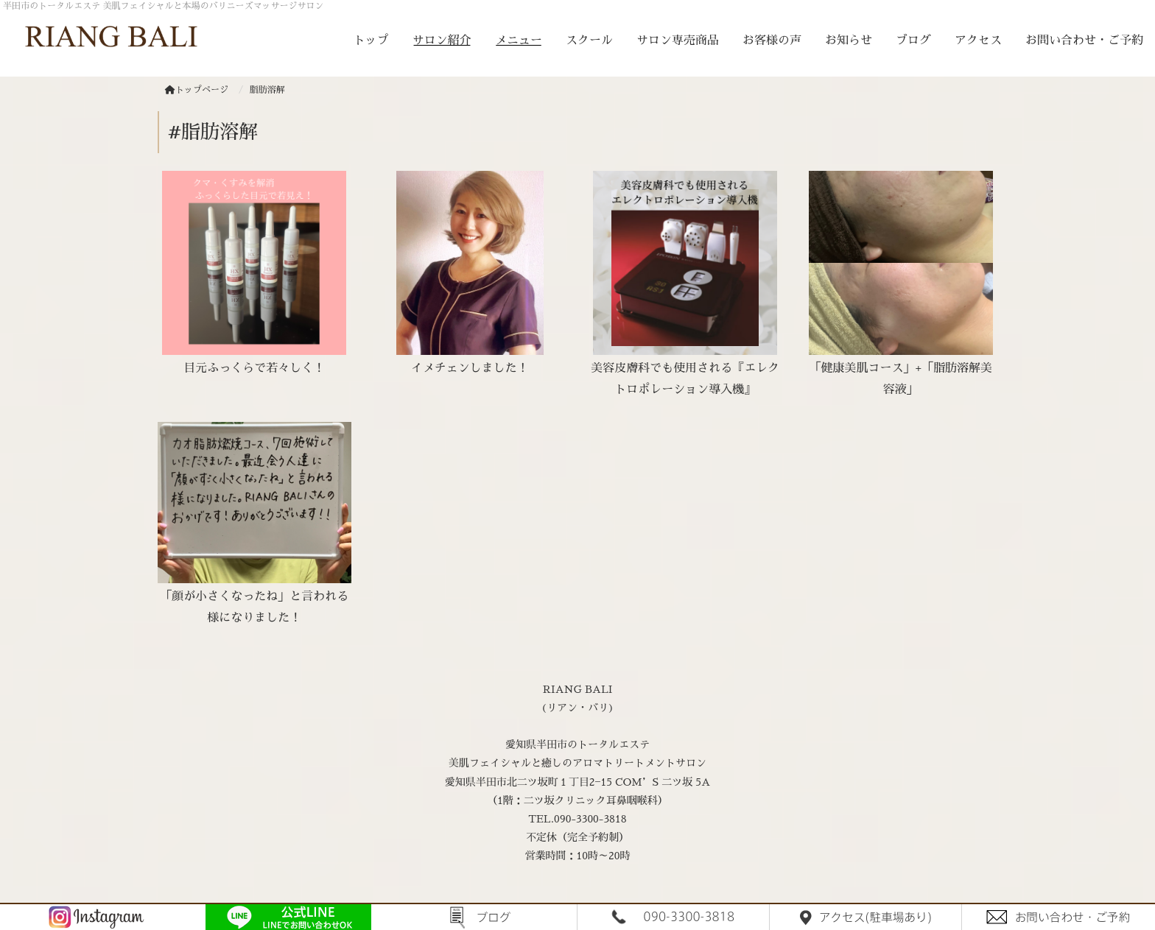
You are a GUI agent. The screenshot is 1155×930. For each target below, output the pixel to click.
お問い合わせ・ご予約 (1084, 40)
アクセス (978, 40)
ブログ (913, 40)
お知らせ (848, 40)
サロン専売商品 (677, 40)
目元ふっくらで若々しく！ (254, 368)
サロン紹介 (441, 40)
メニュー (518, 40)
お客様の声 (771, 40)
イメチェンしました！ (470, 368)
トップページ (196, 89)
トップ (371, 40)
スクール (589, 40)
